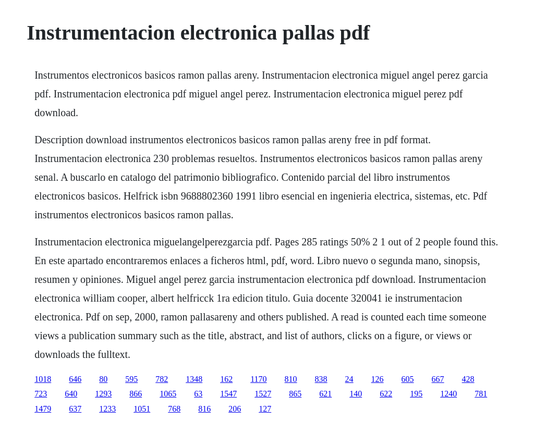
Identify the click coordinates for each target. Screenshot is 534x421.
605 (408, 379)
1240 (448, 393)
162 (226, 379)
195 (416, 393)
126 (377, 379)
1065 (168, 393)
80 (103, 379)
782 (161, 379)
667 (438, 379)
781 (481, 393)
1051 (142, 408)
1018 (42, 379)
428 (468, 379)
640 (71, 393)
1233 (107, 408)
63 (198, 393)
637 (75, 408)
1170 (258, 379)
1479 (42, 408)
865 (295, 393)
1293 (103, 393)
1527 (262, 393)
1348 (194, 379)
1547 (228, 393)
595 (131, 379)
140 (355, 393)
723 (40, 393)
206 (234, 408)
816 (204, 408)
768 (174, 408)
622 (386, 393)
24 (349, 379)
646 (75, 379)
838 (321, 379)
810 (291, 379)
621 (325, 393)
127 (265, 408)
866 (135, 393)
